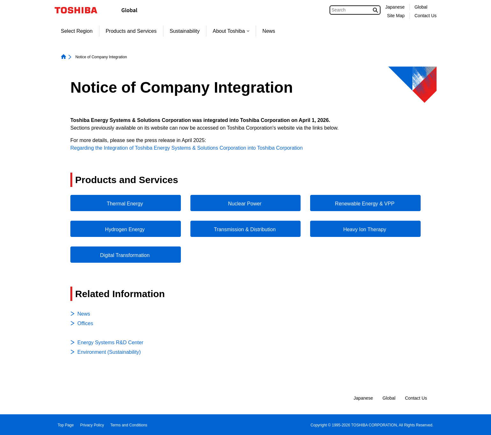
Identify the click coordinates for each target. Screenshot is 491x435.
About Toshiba (231, 31)
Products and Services (131, 31)
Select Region (77, 31)
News (268, 31)
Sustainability (185, 31)
